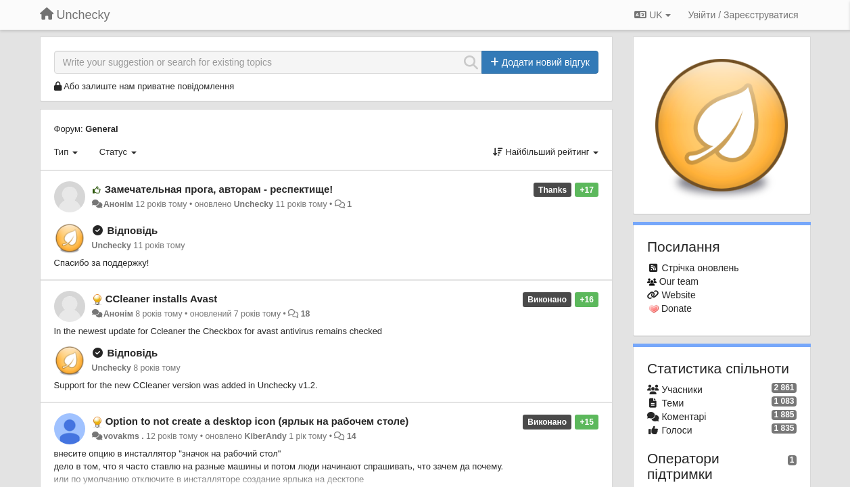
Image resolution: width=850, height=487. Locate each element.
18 (305, 314)
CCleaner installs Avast (161, 298)
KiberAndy (265, 436)
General (101, 129)
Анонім (118, 204)
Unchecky (253, 204)
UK (652, 14)
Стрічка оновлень (699, 267)
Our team (679, 281)
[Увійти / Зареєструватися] (743, 14)
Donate (676, 308)
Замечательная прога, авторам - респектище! (219, 189)
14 (351, 436)
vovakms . (123, 436)
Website (678, 294)
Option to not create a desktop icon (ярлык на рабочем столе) (257, 421)
